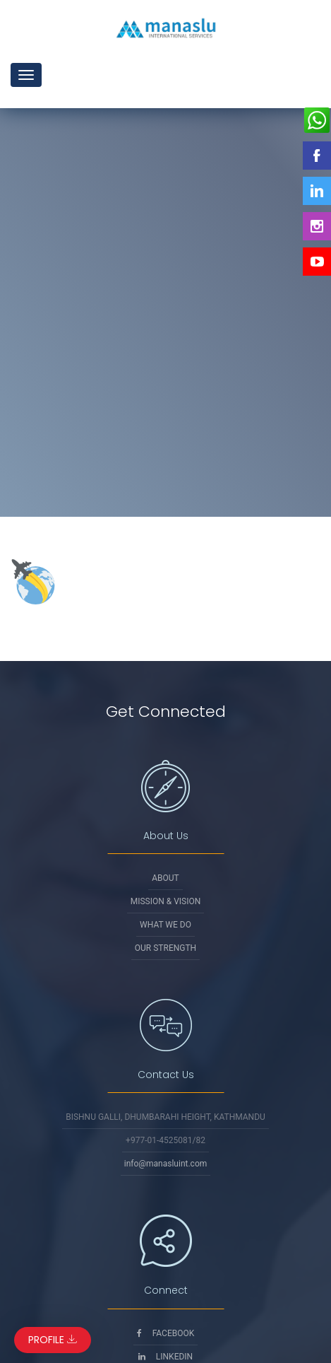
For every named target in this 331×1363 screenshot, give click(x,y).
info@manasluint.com (165, 1164)
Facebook (166, 1333)
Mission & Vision (166, 901)
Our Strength (165, 948)
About (165, 878)
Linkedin (165, 1357)
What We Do (165, 925)
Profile (52, 1340)
